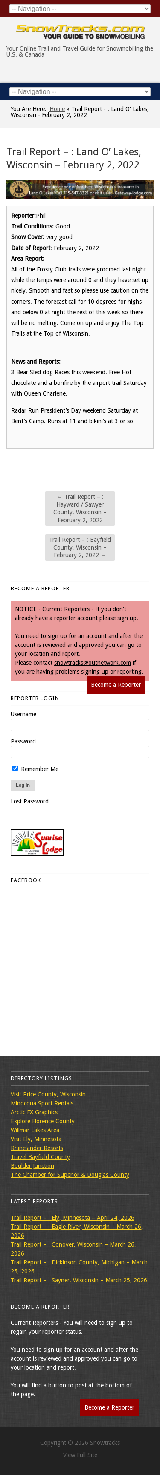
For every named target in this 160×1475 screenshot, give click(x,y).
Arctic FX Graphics (34, 1112)
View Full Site (80, 1455)
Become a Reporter (116, 684)
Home (57, 108)
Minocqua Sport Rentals (42, 1103)
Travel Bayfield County (40, 1156)
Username (23, 714)
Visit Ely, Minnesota (36, 1139)
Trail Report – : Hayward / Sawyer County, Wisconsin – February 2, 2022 (80, 508)
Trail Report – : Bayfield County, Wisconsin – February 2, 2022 (80, 547)
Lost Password (30, 801)
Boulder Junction (32, 1165)
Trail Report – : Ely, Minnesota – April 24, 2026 (72, 1217)
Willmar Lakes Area (35, 1130)
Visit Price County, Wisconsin (48, 1094)
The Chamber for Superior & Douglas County (70, 1174)
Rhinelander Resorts (37, 1148)
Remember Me (35, 769)
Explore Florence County (43, 1121)
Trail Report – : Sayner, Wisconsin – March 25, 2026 (79, 1280)
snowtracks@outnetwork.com (92, 662)
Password (23, 741)
